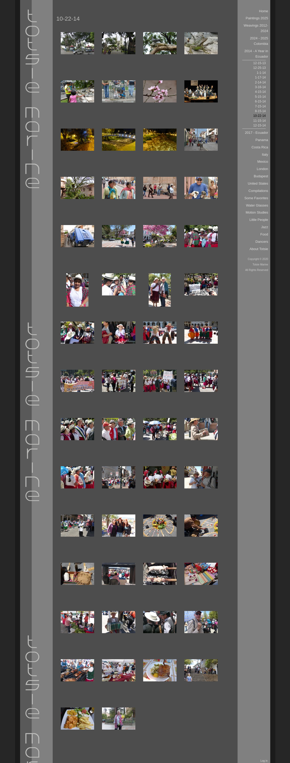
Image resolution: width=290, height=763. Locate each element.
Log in (264, 760)
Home (263, 11)
